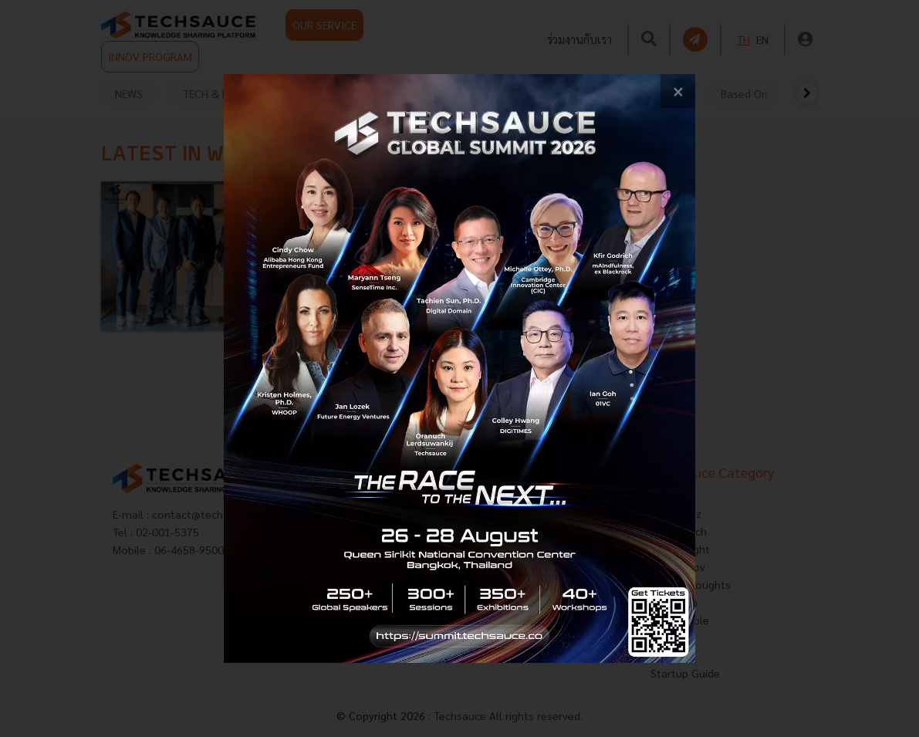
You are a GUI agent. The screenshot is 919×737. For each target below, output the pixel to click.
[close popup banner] (678, 91)
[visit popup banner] (459, 369)
